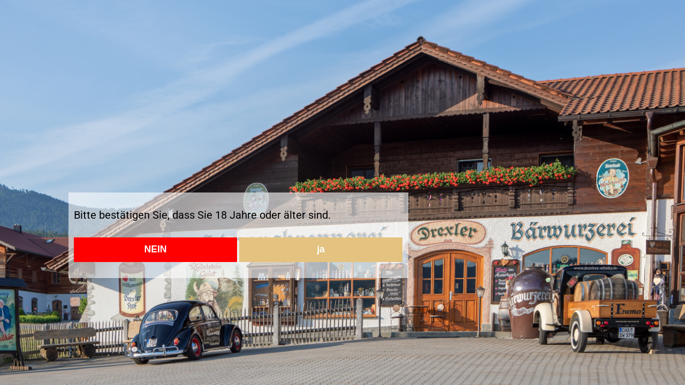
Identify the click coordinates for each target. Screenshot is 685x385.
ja (321, 249)
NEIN (155, 249)
